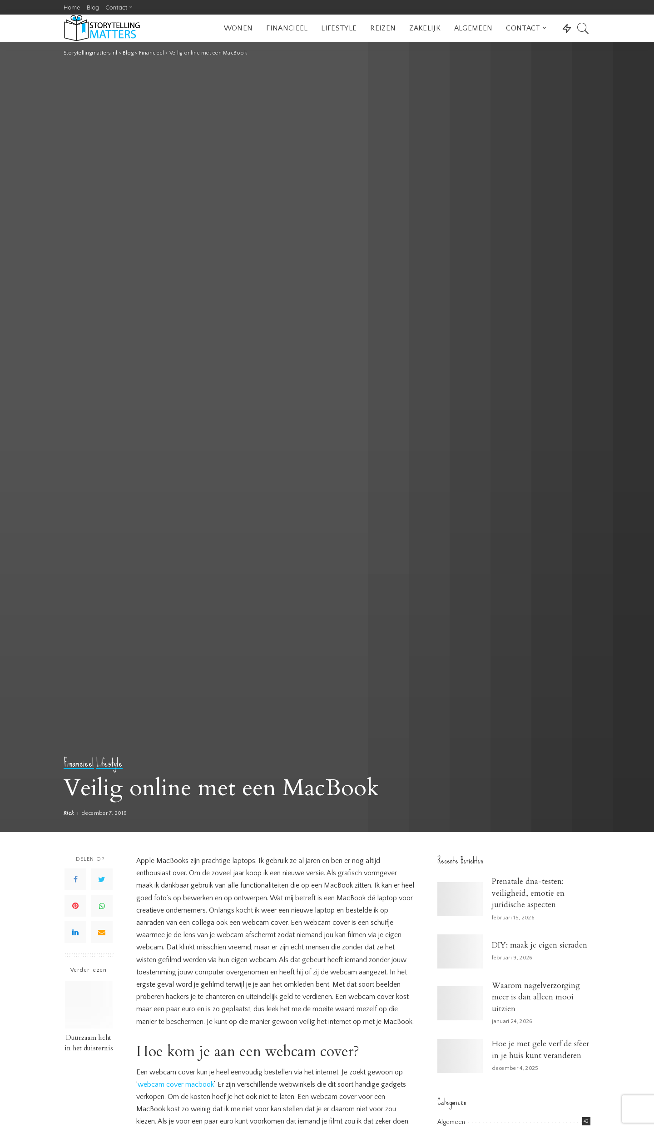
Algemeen (451, 1122)
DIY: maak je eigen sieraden (539, 945)
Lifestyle (109, 763)
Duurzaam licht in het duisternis (88, 1043)
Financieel (79, 763)
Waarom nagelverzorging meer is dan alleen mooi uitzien (536, 997)
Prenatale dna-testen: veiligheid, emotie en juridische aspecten (528, 893)
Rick (69, 813)
